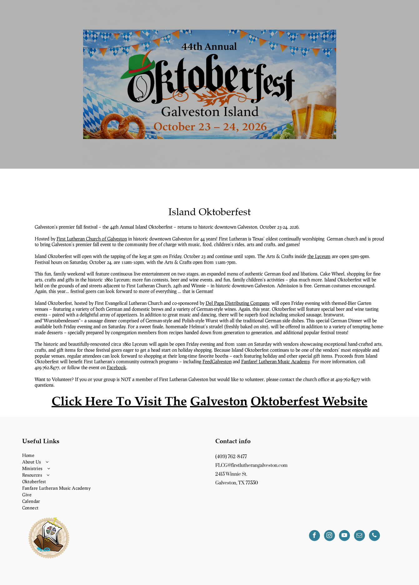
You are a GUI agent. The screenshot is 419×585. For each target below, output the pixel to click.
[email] (359, 536)
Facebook (116, 367)
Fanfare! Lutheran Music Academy (275, 361)
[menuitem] (113, 455)
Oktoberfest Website (309, 400)
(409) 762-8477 (231, 457)
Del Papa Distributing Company (237, 303)
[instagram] (329, 536)
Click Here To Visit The (119, 400)
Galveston (218, 400)
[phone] (374, 536)
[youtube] (344, 536)
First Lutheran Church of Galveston (92, 238)
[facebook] (314, 536)
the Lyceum (319, 256)
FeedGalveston (217, 361)
